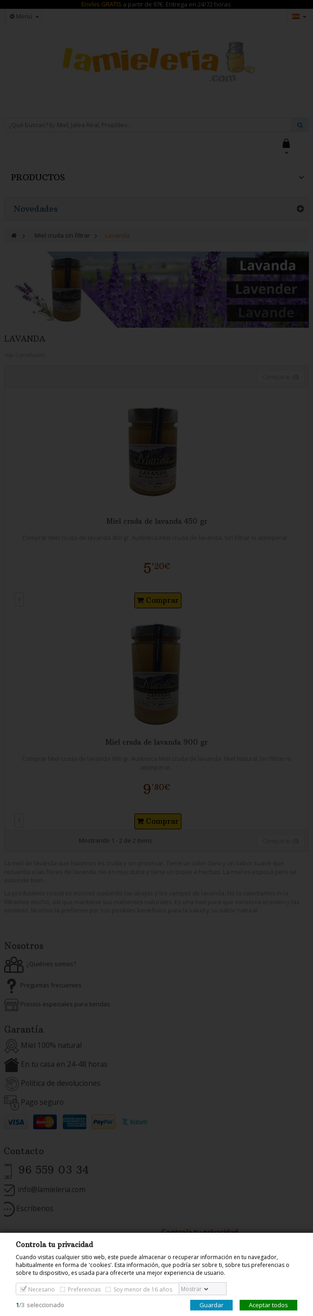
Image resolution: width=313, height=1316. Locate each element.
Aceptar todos (268, 1305)
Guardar (211, 1305)
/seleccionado (40, 1305)
